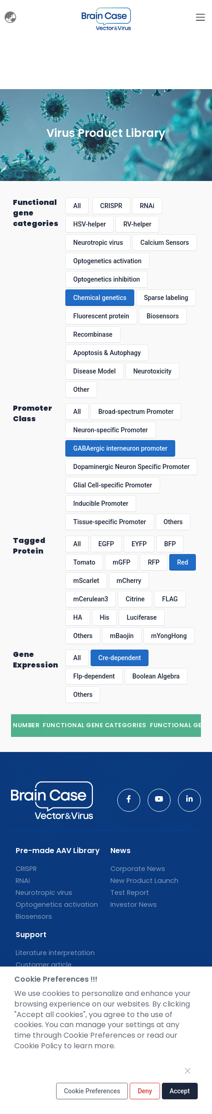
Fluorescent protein (101, 316)
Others (173, 522)
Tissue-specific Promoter (109, 522)
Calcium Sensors (164, 242)
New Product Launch (144, 880)
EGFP (106, 544)
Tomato (84, 562)
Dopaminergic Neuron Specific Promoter (131, 466)
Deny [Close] (145, 1091)
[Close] (188, 1071)
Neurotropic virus (98, 242)
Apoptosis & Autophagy (107, 352)
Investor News (133, 904)
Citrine (135, 599)
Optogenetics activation (107, 261)
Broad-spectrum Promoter (136, 411)
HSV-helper (89, 224)
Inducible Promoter (100, 503)
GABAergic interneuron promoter (120, 448)
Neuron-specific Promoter (110, 430)
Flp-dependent (94, 676)
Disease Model (94, 371)
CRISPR (111, 205)
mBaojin (121, 635)
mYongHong (169, 635)
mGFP (121, 562)
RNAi (147, 205)
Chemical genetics (99, 297)
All (76, 205)
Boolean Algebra (156, 676)
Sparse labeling (166, 297)
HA (77, 617)
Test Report (129, 892)
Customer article (44, 964)
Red (182, 562)
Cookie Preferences (92, 1091)
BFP (170, 544)
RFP (153, 562)
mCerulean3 (90, 599)
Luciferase (141, 617)
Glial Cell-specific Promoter (112, 485)
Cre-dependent (119, 658)
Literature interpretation (55, 952)
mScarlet (86, 580)
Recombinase (92, 334)
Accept (180, 1091)
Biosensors (163, 316)
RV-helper (137, 224)
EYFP (139, 544)
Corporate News (137, 868)
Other (81, 389)
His (104, 617)
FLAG (170, 599)
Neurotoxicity (152, 371)
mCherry (129, 580)
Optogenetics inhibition (106, 279)
